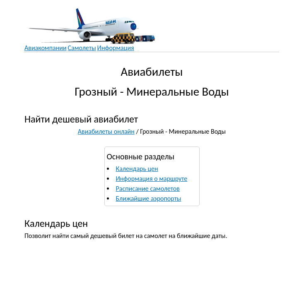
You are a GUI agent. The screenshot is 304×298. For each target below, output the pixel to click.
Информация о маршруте (152, 179)
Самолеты (82, 48)
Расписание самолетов (148, 188)
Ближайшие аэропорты (148, 198)
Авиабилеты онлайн (106, 131)
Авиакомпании (45, 48)
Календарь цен (137, 169)
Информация (115, 48)
